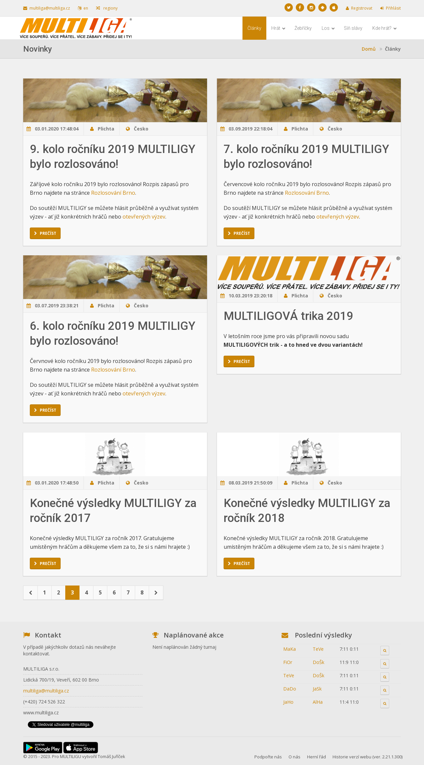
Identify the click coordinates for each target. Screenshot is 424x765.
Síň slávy (353, 28)
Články (254, 28)
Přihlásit (390, 8)
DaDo (289, 689)
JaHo (288, 702)
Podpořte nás (268, 757)
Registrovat (359, 8)
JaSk (317, 689)
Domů (369, 49)
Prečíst (45, 233)
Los (328, 28)
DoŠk (318, 662)
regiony (107, 8)
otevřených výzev (144, 216)
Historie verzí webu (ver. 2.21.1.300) (367, 757)
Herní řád (316, 757)
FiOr (287, 662)
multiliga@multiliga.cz (46, 8)
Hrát (278, 28)
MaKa (289, 649)
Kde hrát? (384, 28)
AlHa (318, 702)
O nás (294, 757)
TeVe (318, 649)
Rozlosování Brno (113, 192)
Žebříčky (303, 28)
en (83, 8)
